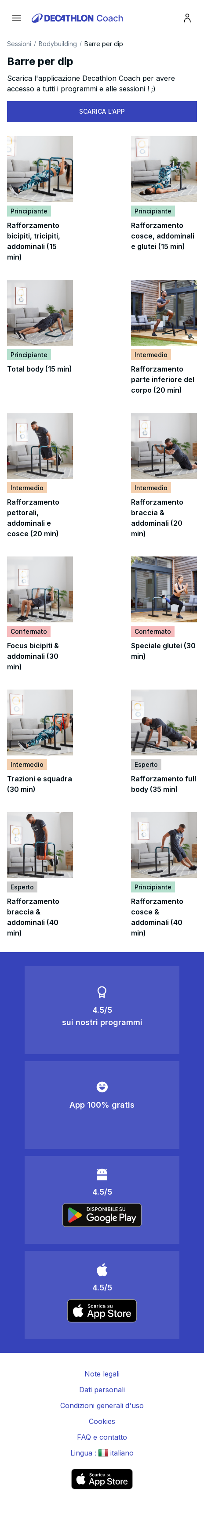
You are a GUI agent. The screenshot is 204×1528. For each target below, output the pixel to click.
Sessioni (19, 44)
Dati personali (102, 1389)
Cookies (102, 1421)
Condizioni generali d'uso (102, 1405)
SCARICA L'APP (102, 111)
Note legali (102, 1373)
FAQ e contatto (102, 1437)
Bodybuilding (58, 44)
